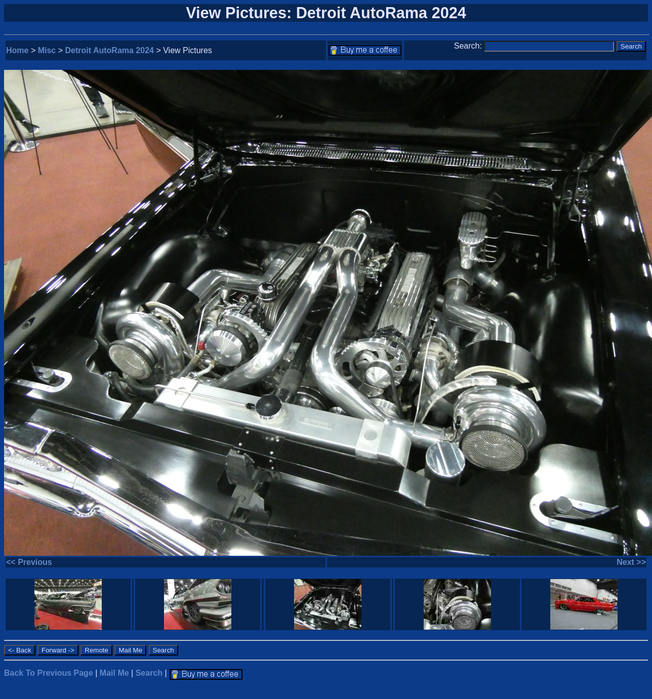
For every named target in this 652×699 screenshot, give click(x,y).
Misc (47, 50)
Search (149, 673)
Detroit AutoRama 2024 (109, 50)
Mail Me (114, 673)
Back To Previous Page (48, 673)
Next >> (631, 562)
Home (17, 50)
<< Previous (29, 562)
